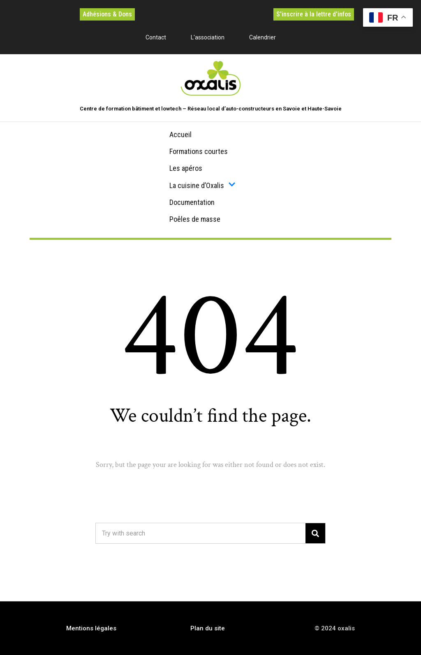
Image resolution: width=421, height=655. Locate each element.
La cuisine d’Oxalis (202, 185)
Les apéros (185, 168)
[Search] (315, 533)
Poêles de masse (194, 219)
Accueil (180, 134)
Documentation (192, 202)
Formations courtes (198, 151)
